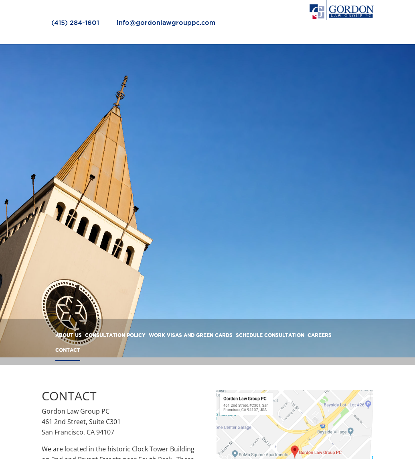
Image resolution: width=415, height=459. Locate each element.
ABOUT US (68, 335)
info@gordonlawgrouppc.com (166, 22)
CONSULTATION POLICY (115, 335)
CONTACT (67, 350)
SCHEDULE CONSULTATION (270, 335)
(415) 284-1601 (75, 22)
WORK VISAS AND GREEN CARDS (191, 335)
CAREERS (320, 335)
